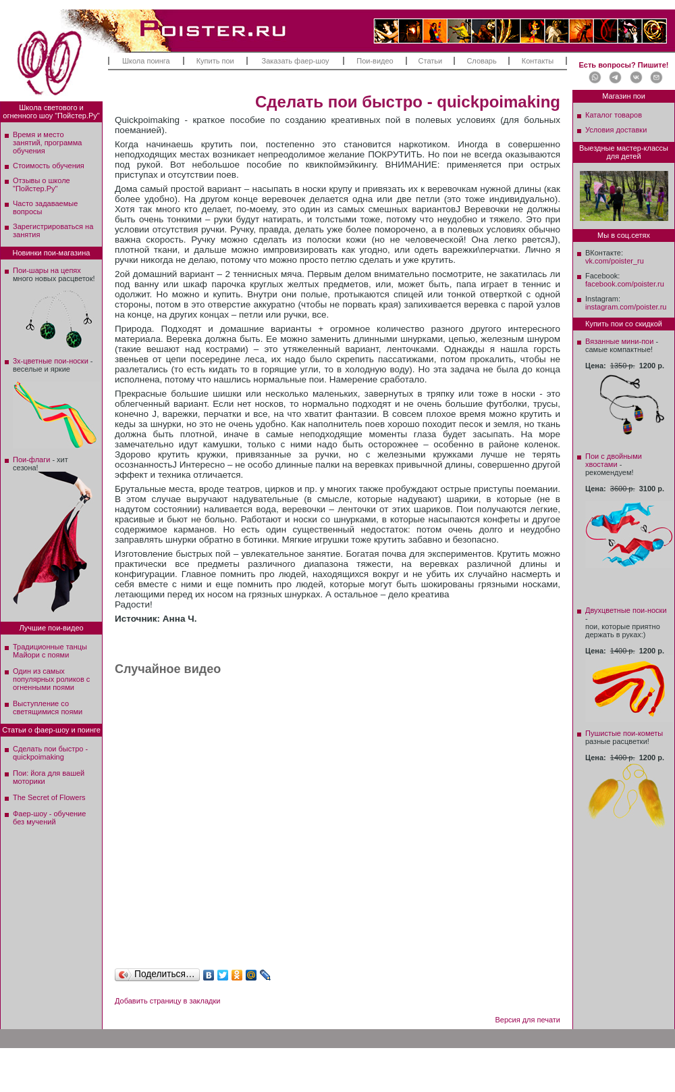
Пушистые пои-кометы (624, 733)
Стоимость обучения (48, 166)
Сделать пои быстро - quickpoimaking (50, 753)
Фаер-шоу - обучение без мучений (49, 818)
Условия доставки (616, 130)
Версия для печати (527, 1020)
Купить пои (215, 61)
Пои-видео (374, 61)
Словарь (481, 61)
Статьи (430, 61)
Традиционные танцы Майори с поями (50, 651)
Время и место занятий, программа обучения (47, 142)
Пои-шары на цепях (47, 270)
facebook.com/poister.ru (624, 284)
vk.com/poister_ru (614, 261)
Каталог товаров (613, 115)
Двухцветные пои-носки (626, 610)
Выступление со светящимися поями (47, 707)
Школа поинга (146, 61)
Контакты (538, 61)
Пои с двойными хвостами (613, 460)
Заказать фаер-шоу (295, 61)
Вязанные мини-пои (619, 341)
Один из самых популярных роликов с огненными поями (51, 679)
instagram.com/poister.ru (625, 307)
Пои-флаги (31, 459)
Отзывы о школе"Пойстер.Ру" (41, 184)
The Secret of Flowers (49, 797)
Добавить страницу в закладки (167, 1001)
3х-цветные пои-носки (50, 361)
